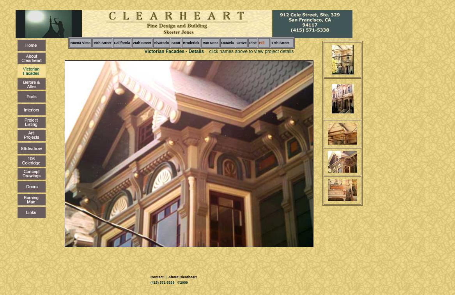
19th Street (102, 43)
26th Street (142, 43)
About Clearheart (182, 277)
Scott (176, 43)
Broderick (191, 43)
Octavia (227, 43)
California (122, 43)
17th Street (280, 43)
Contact (157, 277)
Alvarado (161, 43)
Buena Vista (80, 43)
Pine (253, 43)
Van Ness (210, 43)
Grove (242, 43)
